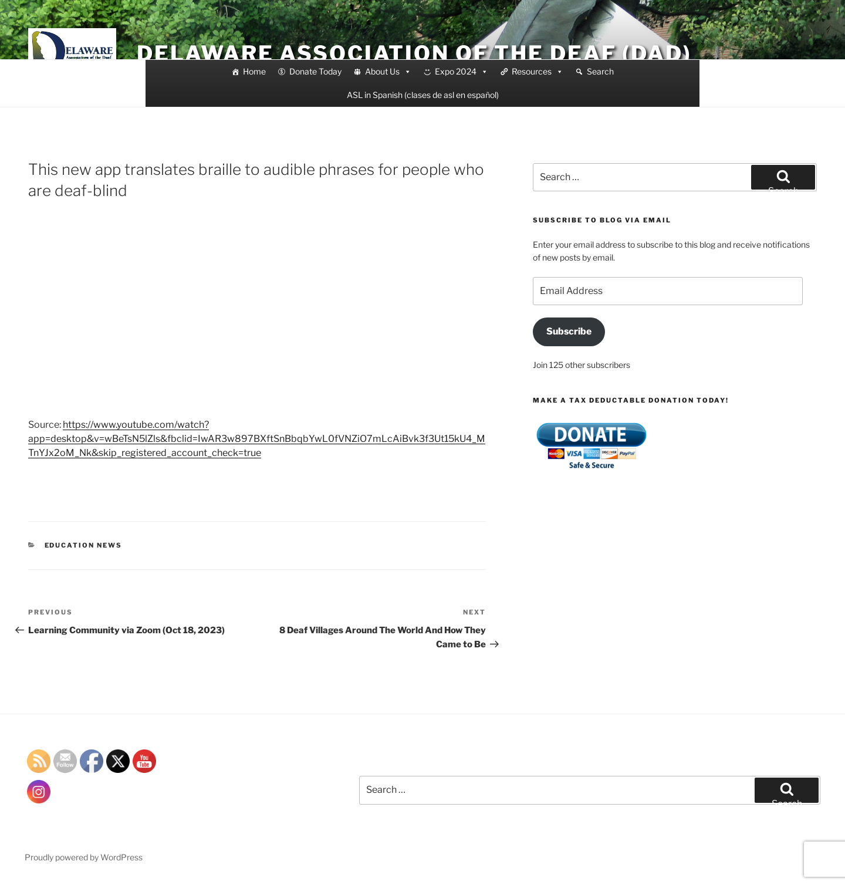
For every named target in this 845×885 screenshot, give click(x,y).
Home (254, 71)
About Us (388, 71)
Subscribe (569, 331)
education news (84, 545)
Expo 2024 (461, 71)
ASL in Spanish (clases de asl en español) (423, 95)
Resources (537, 71)
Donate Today (315, 71)
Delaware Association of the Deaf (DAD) (414, 53)
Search (600, 71)
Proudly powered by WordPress (84, 857)
